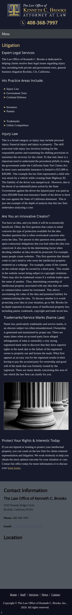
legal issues (14, 467)
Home (13, 594)
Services (33, 594)
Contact (55, 594)
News (45, 594)
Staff (23, 594)
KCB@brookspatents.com (27, 526)
